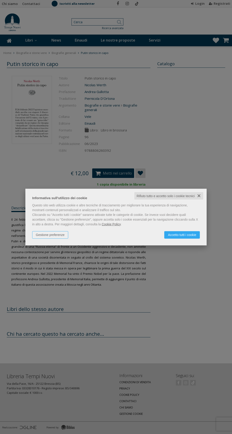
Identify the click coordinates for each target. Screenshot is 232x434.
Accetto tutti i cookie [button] (182, 234)
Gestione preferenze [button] (50, 234)
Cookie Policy (111, 224)
